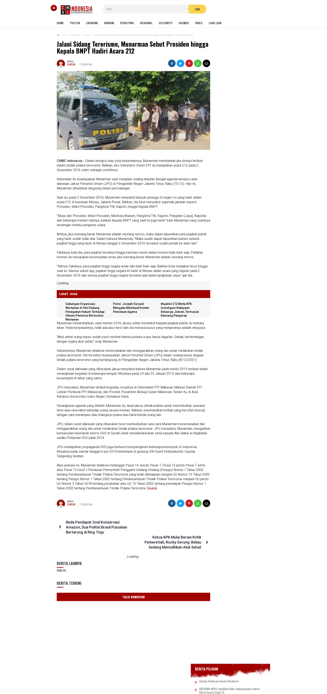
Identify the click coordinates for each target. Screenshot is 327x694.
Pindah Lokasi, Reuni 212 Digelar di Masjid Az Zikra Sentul (235, 347)
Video (198, 23)
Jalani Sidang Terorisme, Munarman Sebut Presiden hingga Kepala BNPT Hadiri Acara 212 (123, 47)
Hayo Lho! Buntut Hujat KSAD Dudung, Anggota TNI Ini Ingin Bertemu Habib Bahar (231, 382)
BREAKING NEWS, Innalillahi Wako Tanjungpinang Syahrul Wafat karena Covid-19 (240, 148)
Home (60, 23)
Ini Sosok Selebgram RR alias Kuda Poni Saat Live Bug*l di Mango (244, 235)
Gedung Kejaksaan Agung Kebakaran (236, 137)
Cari (188, 9)
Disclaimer (208, 677)
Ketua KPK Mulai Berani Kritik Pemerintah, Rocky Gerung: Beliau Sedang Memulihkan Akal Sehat (166, 551)
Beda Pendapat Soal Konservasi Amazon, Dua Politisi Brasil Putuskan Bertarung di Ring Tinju (95, 551)
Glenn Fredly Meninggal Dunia (232, 160)
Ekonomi (92, 23)
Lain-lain (215, 23)
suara (61, 512)
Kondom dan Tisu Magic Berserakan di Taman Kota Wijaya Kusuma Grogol (235, 253)
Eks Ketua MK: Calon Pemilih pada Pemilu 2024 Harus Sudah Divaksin (235, 331)
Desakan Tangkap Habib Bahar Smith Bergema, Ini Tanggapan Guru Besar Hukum (235, 402)
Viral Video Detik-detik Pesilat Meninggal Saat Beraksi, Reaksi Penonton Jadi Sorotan (233, 273)
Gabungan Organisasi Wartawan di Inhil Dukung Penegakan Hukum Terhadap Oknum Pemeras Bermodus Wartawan (85, 321)
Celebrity (165, 23)
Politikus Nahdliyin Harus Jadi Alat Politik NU (235, 364)
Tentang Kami (122, 677)
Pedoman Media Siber (150, 677)
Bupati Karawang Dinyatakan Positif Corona (240, 168)
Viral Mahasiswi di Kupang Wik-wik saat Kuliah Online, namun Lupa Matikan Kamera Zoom (234, 313)
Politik (75, 23)
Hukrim (109, 23)
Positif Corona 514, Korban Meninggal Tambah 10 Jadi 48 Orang (236, 177)
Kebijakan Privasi (183, 677)
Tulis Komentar (130, 605)
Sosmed (184, 23)
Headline (71, 64)
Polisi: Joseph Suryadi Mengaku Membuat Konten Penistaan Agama (130, 317)
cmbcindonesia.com (162, 683)
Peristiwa (127, 23)
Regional (146, 23)
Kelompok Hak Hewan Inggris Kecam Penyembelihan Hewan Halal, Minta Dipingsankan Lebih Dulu (235, 293)
